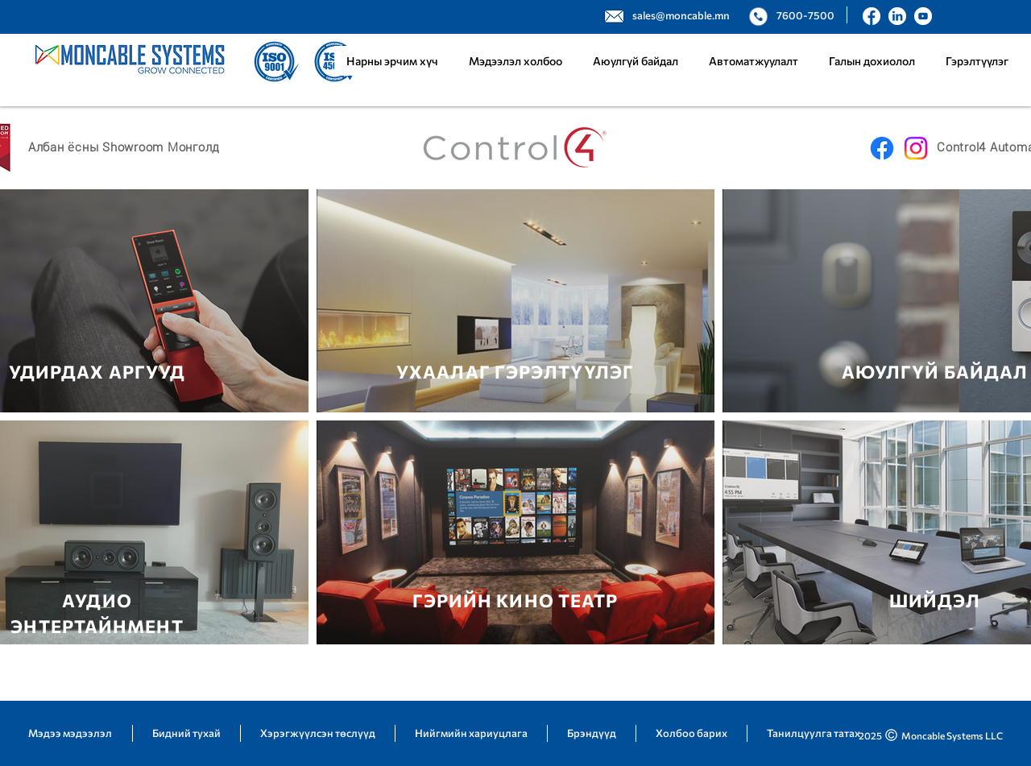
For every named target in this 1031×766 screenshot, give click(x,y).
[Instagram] (916, 148)
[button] (753, 61)
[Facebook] (882, 148)
